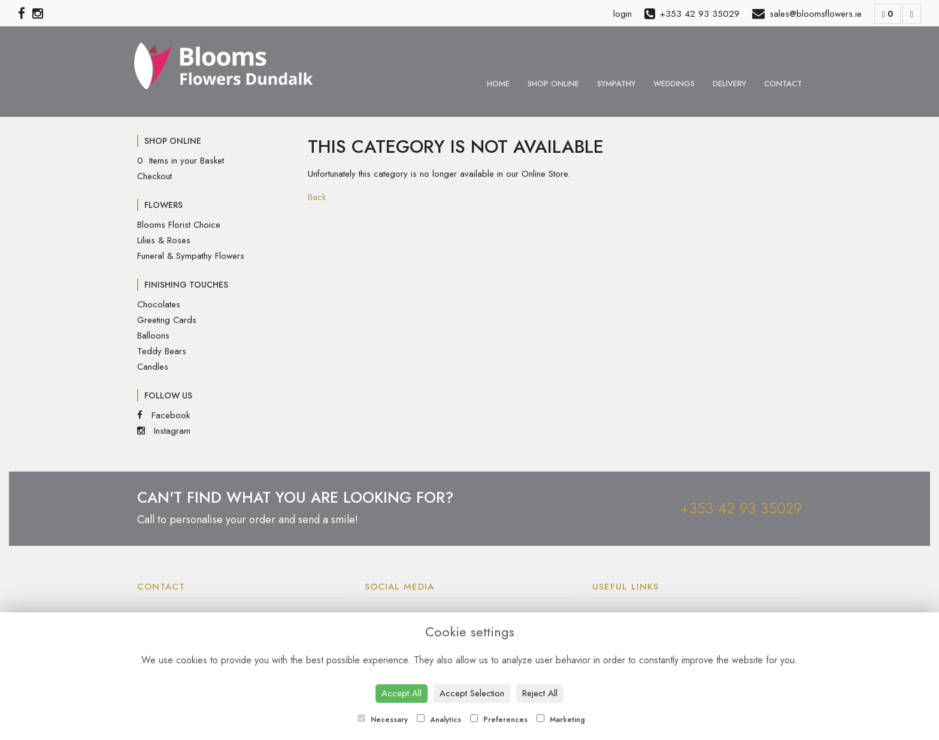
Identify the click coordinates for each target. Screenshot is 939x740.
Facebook (163, 415)
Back (317, 197)
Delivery (729, 83)
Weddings (674, 83)
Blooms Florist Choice (178, 224)
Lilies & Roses (163, 240)
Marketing (561, 719)
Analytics (439, 719)
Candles (152, 366)
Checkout (154, 176)
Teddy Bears (161, 351)
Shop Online (553, 83)
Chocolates (158, 304)
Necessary (383, 719)
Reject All (540, 693)
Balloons (153, 335)
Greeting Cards (166, 320)
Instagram (163, 430)
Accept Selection (472, 693)
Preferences (499, 719)
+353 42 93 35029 (741, 508)
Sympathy (616, 83)
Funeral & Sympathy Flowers (190, 255)
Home (498, 83)
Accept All (401, 693)
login (622, 13)
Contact (783, 83)
